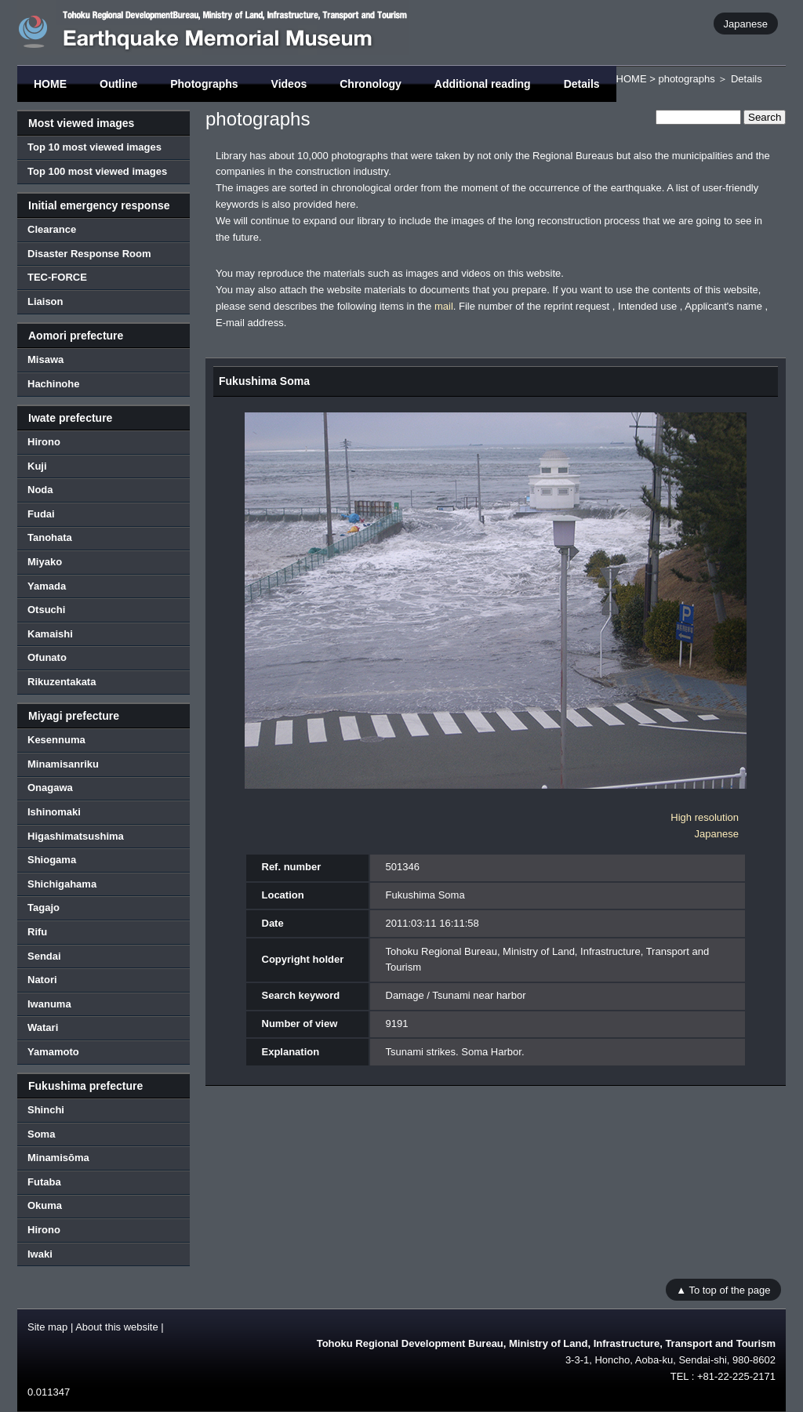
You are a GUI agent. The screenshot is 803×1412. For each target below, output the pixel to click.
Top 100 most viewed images (97, 171)
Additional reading (482, 84)
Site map (47, 1327)
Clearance (51, 229)
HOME (50, 84)
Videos (289, 84)
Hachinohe (53, 384)
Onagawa (50, 787)
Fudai (41, 514)
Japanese (746, 23)
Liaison (45, 301)
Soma (41, 1134)
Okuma (44, 1205)
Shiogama (51, 860)
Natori (42, 979)
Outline (118, 84)
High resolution (704, 817)
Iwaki (40, 1254)
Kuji (37, 466)
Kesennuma (56, 740)
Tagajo (43, 907)
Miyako (44, 562)
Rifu (37, 932)
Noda (40, 489)
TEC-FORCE (57, 277)
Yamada (46, 586)
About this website (116, 1327)
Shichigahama (61, 884)
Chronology (371, 84)
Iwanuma (49, 1004)
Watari (42, 1027)
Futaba (44, 1182)
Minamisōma (58, 1157)
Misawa (45, 359)
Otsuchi (46, 609)
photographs (686, 79)
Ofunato (47, 657)
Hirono (43, 442)
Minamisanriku (63, 764)
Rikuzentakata (61, 682)
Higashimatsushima (75, 836)
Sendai (44, 956)
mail (443, 306)
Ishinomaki (54, 812)
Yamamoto (53, 1052)
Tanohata (49, 537)
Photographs (204, 84)
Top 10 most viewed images (94, 147)
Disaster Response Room (89, 254)
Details (582, 84)
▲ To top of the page (723, 1289)
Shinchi (45, 1110)
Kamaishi (50, 634)
